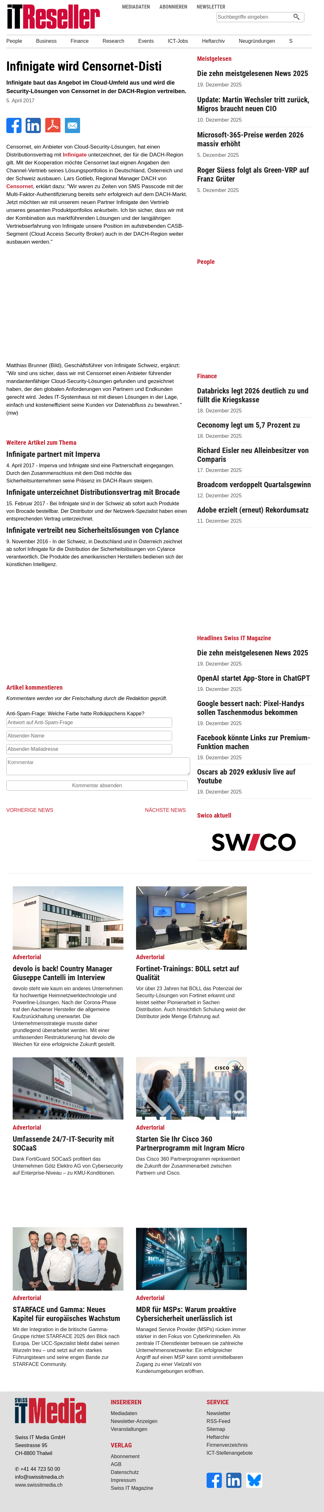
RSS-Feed (218, 1421)
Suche (287, 7)
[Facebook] (14, 131)
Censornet (19, 186)
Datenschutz (125, 1472)
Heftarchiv (218, 1437)
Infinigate (75, 155)
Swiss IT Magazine (132, 1488)
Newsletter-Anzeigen (134, 1421)
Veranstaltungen (129, 1429)
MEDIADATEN (136, 7)
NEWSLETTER (211, 7)
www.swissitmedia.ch (38, 1485)
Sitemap (216, 1429)
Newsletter (219, 1413)
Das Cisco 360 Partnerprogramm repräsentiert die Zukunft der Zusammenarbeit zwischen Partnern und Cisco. (191, 1149)
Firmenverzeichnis (227, 1445)
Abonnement (125, 1456)
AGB (116, 1464)
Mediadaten (124, 1413)
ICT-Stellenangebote (230, 1453)
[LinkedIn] (34, 131)
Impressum (123, 1480)
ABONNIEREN (173, 7)
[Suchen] (296, 17)
